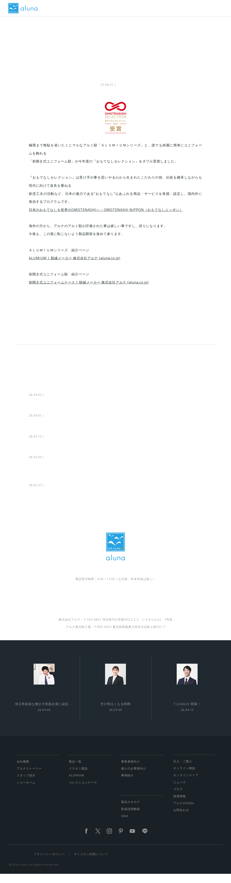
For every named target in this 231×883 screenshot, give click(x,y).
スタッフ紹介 (26, 784)
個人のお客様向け (133, 777)
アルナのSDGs (183, 812)
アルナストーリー (29, 777)
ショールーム (26, 791)
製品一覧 (75, 770)
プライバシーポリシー (50, 863)
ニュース (179, 791)
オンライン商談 (184, 777)
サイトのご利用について (92, 863)
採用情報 (179, 805)
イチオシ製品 (78, 777)
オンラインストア (185, 784)
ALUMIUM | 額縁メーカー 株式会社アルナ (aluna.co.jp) (74, 261)
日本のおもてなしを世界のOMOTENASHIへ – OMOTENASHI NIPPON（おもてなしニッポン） (106, 212)
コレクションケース (83, 791)
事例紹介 (127, 784)
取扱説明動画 (130, 818)
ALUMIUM (76, 784)
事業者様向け (130, 770)
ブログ (178, 798)
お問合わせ (181, 819)
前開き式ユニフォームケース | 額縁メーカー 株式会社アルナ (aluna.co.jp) (89, 285)
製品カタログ (130, 811)
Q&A (124, 825)
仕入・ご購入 (182, 770)
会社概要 (23, 770)
